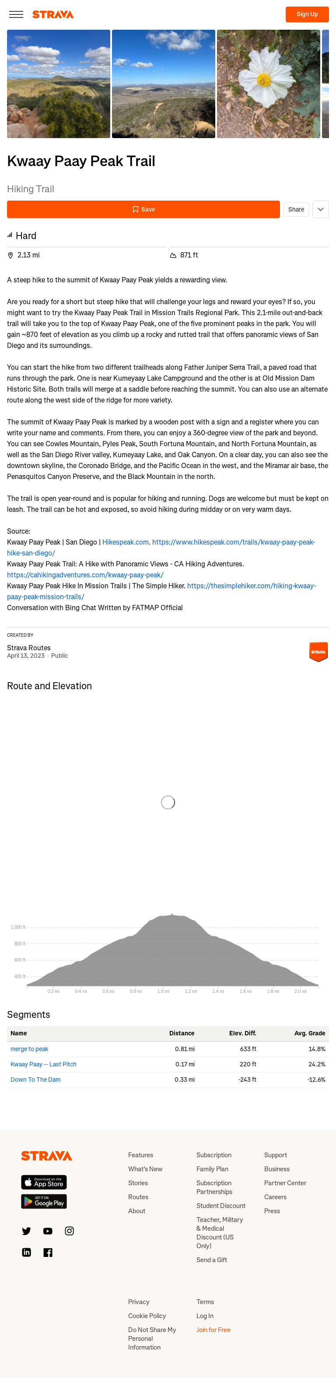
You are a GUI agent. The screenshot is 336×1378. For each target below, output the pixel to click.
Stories (138, 1183)
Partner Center (285, 1183)
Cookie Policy (147, 1316)
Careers (275, 1197)
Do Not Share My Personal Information (152, 1339)
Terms (205, 1302)
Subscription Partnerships (214, 1187)
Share (296, 209)
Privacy (139, 1302)
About (136, 1211)
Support (275, 1155)
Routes (138, 1197)
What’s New (145, 1169)
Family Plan (212, 1169)
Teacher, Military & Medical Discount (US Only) (219, 1232)
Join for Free (213, 1330)
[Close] (16, 14)
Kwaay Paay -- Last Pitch (43, 1064)
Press (272, 1211)
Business (277, 1169)
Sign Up (307, 14)
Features (140, 1155)
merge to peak (29, 1049)
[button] (58, 84)
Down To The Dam (35, 1080)
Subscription (213, 1155)
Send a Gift (211, 1260)
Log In (205, 1316)
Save (143, 209)
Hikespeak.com (125, 542)
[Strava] (53, 14)
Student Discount (220, 1205)
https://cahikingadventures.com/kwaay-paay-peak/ (85, 575)
